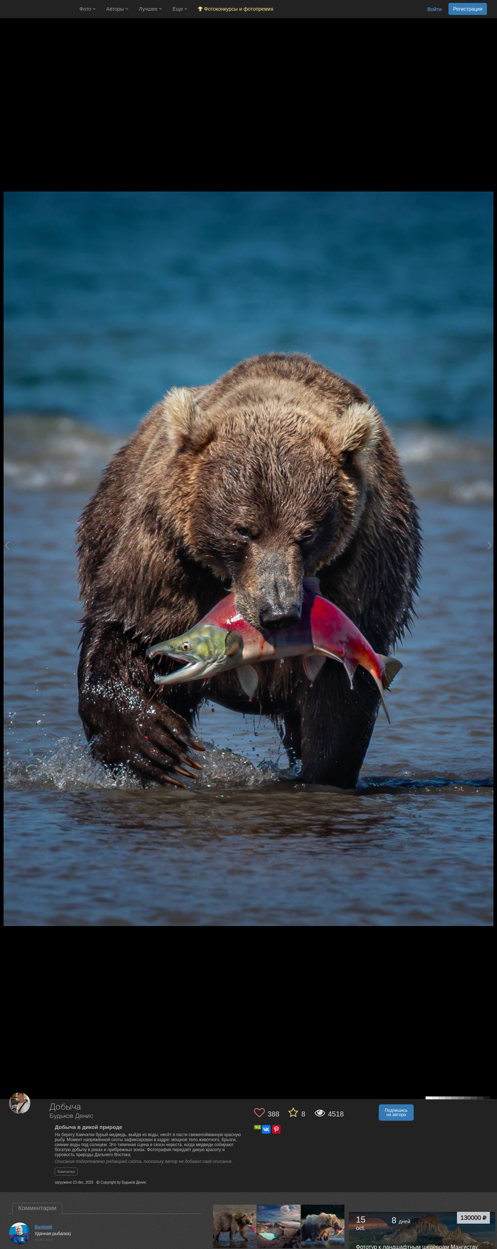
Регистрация (467, 8)
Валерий (43, 1226)
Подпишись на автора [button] (396, 1112)
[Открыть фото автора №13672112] (235, 1226)
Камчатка (66, 1171)
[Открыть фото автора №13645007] (323, 1226)
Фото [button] (87, 8)
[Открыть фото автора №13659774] (279, 1226)
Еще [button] (180, 8)
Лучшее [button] (150, 8)
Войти (434, 9)
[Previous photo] (6, 545)
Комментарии (37, 1208)
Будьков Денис (72, 1116)
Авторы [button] (117, 8)
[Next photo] (489, 545)
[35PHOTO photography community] (39, 9)
